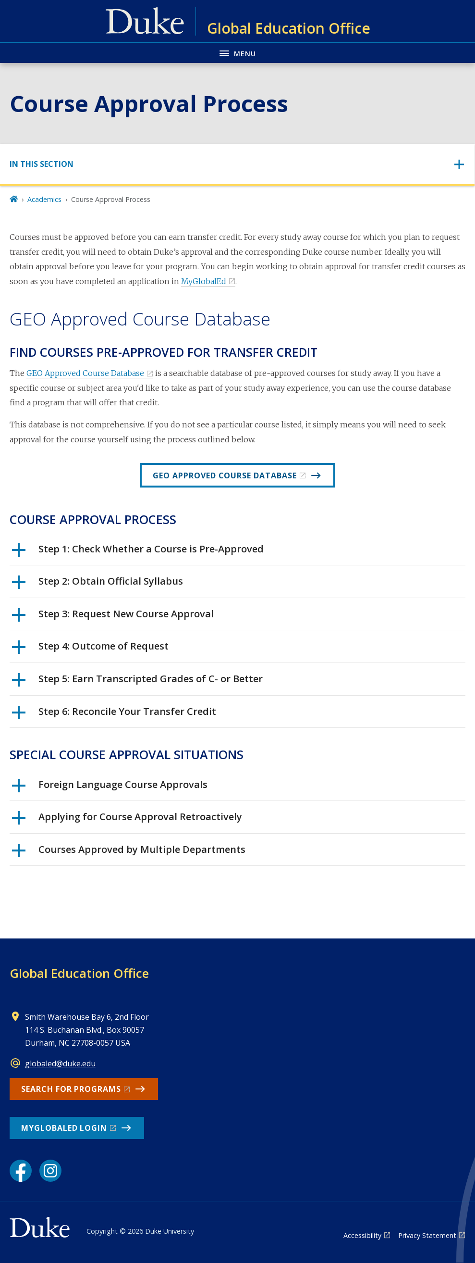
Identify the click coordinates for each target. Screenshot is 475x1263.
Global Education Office (79, 973)
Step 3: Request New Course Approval (113, 617)
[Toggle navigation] (237, 164)
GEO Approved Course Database (85, 373)
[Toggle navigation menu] (237, 52)
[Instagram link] (50, 1171)
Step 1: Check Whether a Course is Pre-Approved (138, 552)
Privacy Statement (427, 1235)
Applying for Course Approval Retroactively (127, 820)
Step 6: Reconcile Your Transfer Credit (114, 715)
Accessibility (362, 1235)
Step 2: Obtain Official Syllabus (97, 585)
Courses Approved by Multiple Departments (128, 853)
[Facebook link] (21, 1171)
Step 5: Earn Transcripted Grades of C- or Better (137, 682)
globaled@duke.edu (60, 1063)
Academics (44, 199)
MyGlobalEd (203, 281)
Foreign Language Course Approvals (109, 788)
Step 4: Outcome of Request (90, 649)
